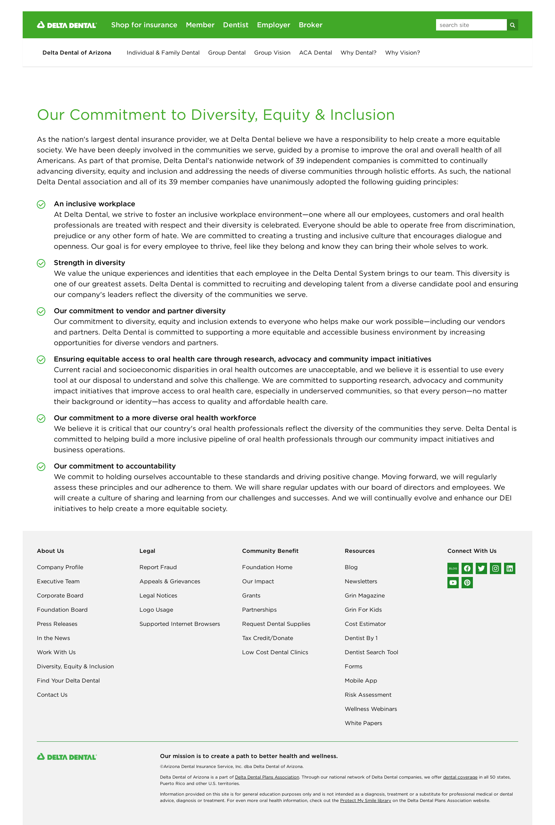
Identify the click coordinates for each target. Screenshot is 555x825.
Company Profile (60, 567)
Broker (310, 24)
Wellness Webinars (371, 708)
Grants (251, 595)
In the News (53, 637)
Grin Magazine (365, 595)
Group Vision (272, 52)
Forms (353, 666)
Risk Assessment (368, 694)
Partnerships (259, 609)
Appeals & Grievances (169, 581)
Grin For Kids (363, 609)
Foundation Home (267, 567)
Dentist (235, 24)
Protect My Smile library (365, 800)
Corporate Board (60, 595)
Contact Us (52, 694)
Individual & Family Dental (163, 52)
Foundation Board (62, 609)
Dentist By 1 (361, 637)
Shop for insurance (144, 24)
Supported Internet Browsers (179, 623)
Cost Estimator (365, 623)
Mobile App (361, 680)
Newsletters (361, 581)
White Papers (363, 722)
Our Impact (258, 581)
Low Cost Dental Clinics (275, 652)
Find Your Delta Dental (68, 680)
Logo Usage (156, 609)
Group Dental (227, 52)
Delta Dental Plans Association (267, 777)
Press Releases (57, 623)
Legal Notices (158, 595)
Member (200, 24)
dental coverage (460, 777)
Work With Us (56, 652)
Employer (273, 24)
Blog (351, 567)
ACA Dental (315, 52)
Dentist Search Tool (371, 652)
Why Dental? (359, 52)
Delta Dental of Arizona (76, 52)
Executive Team (58, 581)
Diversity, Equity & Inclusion (75, 666)
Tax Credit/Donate (267, 637)
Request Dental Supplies (276, 623)
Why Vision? (402, 52)
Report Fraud (158, 567)
